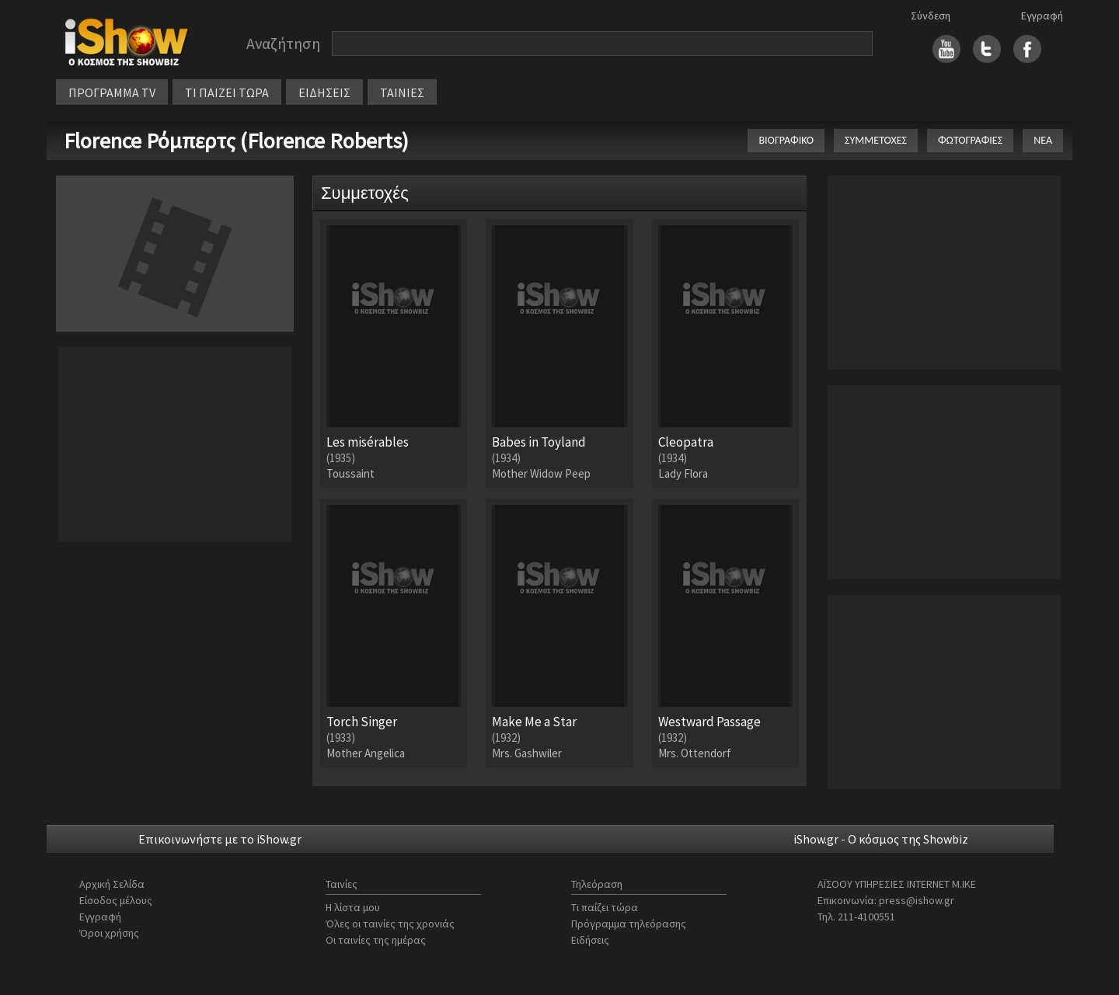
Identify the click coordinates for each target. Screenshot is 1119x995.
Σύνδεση (930, 16)
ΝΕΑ (1043, 140)
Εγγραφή (1042, 16)
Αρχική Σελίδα (112, 884)
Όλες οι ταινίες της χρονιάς (390, 924)
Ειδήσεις (590, 940)
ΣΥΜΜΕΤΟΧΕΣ (876, 140)
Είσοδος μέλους (115, 900)
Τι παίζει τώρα (604, 907)
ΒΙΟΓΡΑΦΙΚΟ (786, 140)
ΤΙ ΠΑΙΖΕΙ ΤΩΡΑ (227, 92)
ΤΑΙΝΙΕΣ (402, 92)
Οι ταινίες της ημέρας (376, 940)
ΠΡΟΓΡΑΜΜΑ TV (111, 92)
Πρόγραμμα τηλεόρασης (628, 924)
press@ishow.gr (916, 900)
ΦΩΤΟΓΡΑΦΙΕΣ (970, 140)
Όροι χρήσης (109, 933)
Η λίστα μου (353, 907)
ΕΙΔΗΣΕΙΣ (324, 92)
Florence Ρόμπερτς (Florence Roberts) (236, 141)
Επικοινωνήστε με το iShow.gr (220, 839)
